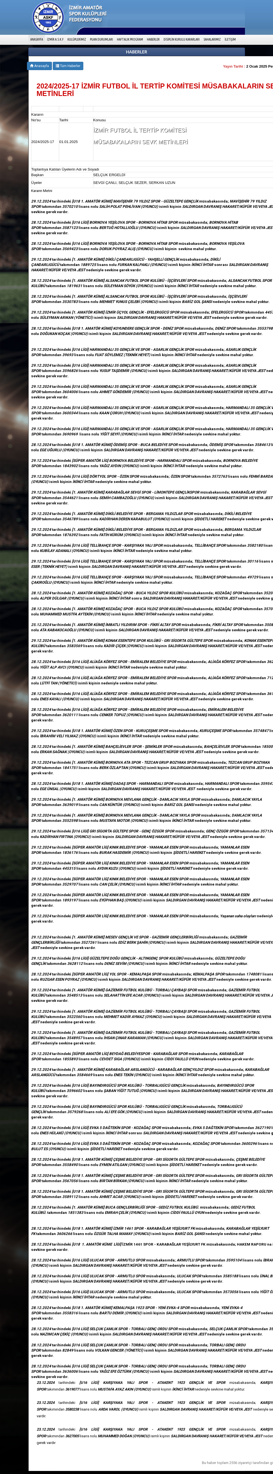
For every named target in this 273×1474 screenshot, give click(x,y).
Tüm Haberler (68, 66)
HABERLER (153, 39)
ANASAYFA (37, 38)
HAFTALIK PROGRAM (130, 39)
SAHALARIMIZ (212, 39)
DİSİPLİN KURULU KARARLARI (182, 39)
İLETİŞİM (230, 39)
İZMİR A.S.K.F (55, 39)
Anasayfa (39, 66)
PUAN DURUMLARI (101, 39)
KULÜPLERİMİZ (76, 39)
